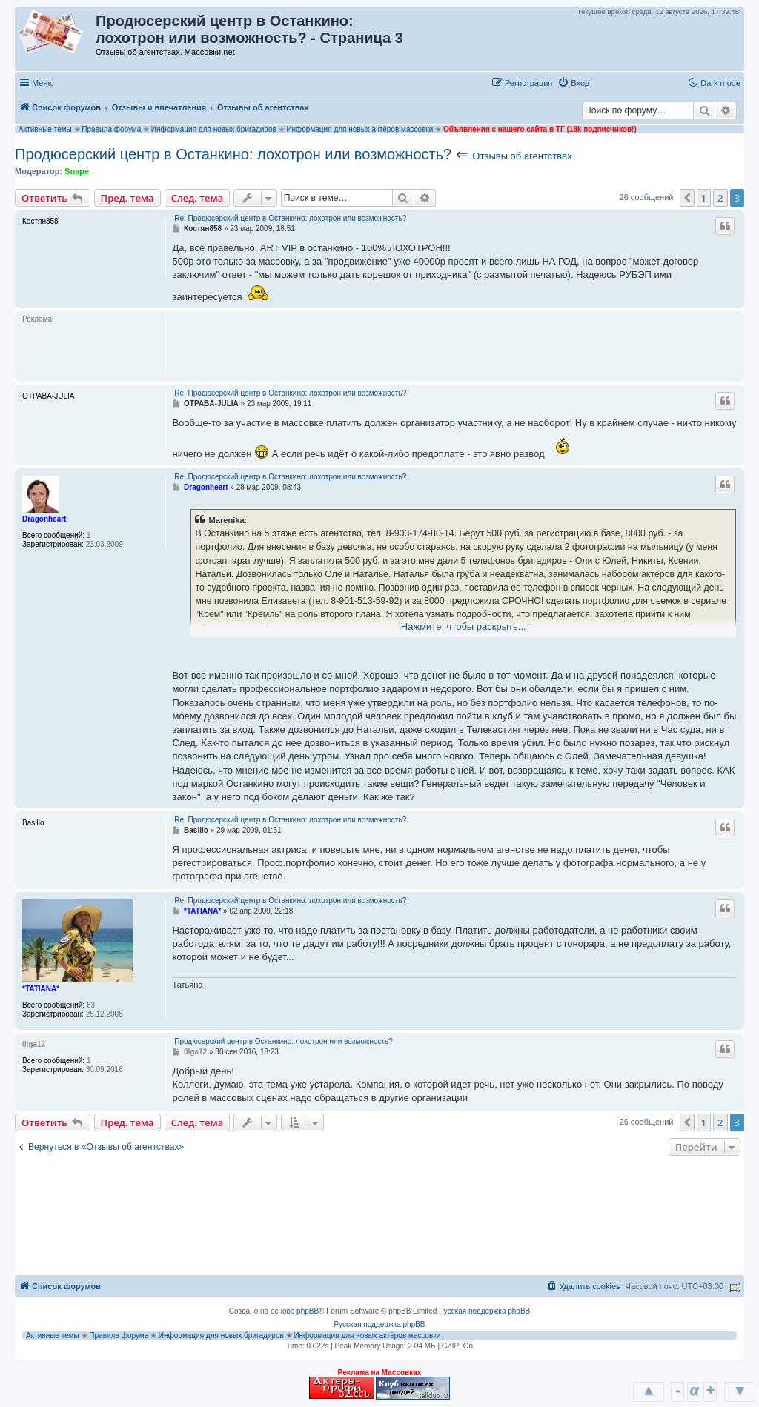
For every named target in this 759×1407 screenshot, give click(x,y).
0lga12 (33, 1044)
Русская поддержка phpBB (484, 1311)
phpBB (307, 1311)
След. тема (197, 197)
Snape (76, 171)
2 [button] (720, 197)
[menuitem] (573, 83)
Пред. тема (127, 197)
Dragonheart (44, 519)
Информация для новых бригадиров (213, 129)
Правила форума (111, 129)
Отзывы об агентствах (521, 156)
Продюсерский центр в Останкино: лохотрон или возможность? (233, 154)
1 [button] (703, 197)
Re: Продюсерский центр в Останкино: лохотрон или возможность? (290, 218)
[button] (610, 82)
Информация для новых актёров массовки (359, 129)
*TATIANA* (40, 989)
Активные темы (45, 129)
